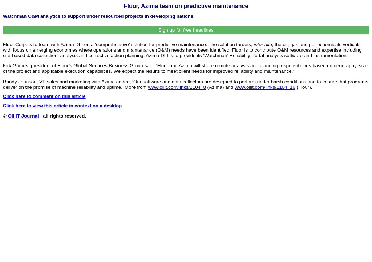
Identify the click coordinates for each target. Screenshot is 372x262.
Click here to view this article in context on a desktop (62, 105)
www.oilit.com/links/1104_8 (177, 87)
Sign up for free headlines (186, 30)
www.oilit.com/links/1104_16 (265, 87)
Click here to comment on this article (44, 96)
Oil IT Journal (23, 116)
